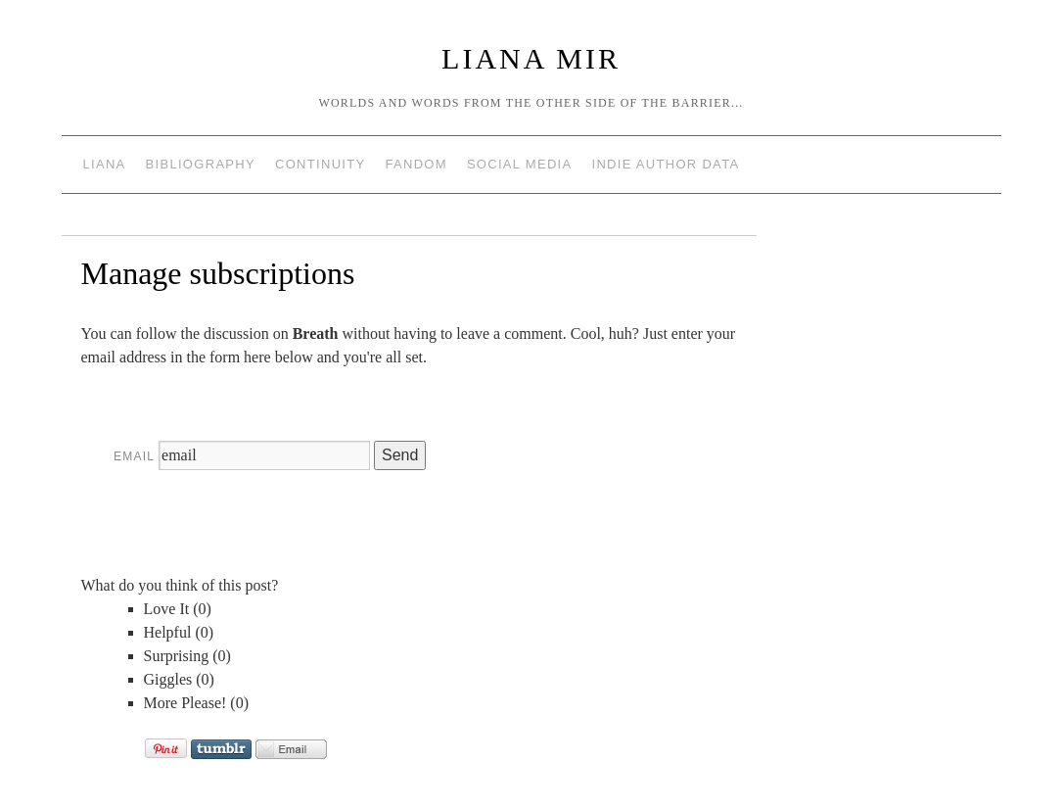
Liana (104, 164)
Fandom (415, 164)
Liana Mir (531, 58)
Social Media (520, 164)
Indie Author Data (665, 164)
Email (134, 456)
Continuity (320, 164)
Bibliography (200, 164)
